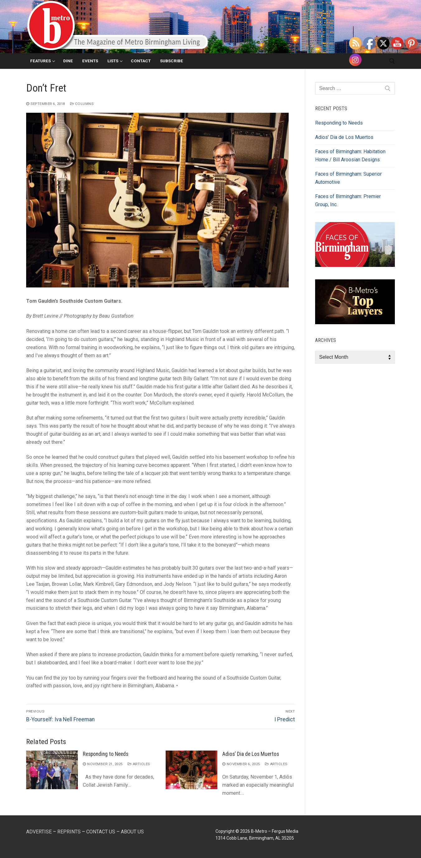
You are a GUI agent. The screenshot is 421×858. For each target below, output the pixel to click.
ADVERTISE (39, 832)
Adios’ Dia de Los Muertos (250, 754)
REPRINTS (69, 832)
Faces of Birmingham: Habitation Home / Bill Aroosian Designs (350, 156)
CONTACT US (100, 832)
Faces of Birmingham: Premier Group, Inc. (348, 200)
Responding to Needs (105, 754)
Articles (139, 764)
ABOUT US (132, 832)
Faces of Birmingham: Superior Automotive (348, 178)
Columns (82, 104)
